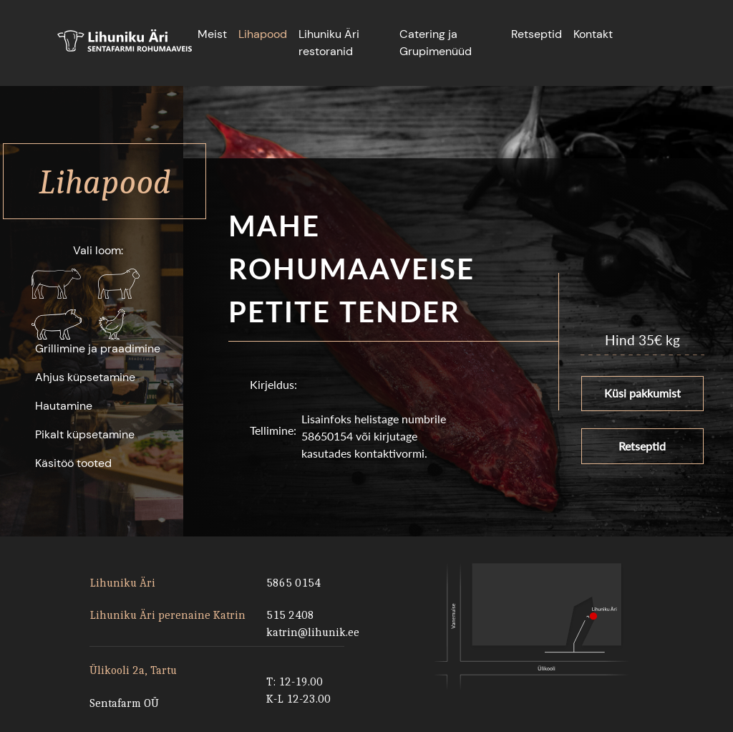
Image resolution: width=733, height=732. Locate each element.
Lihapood (262, 34)
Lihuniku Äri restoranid (328, 43)
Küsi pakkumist (642, 391)
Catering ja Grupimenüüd (435, 43)
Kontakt (593, 34)
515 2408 (290, 615)
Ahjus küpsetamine (85, 377)
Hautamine (63, 405)
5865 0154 (293, 582)
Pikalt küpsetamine (85, 434)
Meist (212, 34)
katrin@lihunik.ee (311, 632)
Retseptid (536, 34)
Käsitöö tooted (73, 463)
